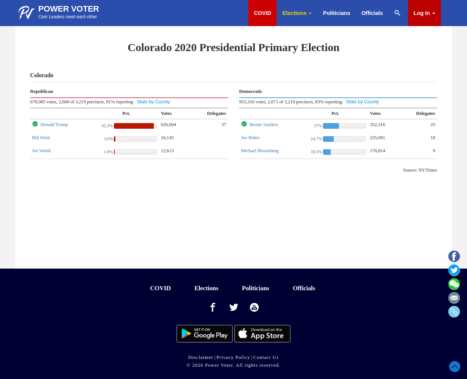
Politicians (336, 13)
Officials (372, 13)
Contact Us (266, 357)
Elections (297, 13)
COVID (262, 13)
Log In (424, 13)
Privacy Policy (233, 357)
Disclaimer (200, 357)
